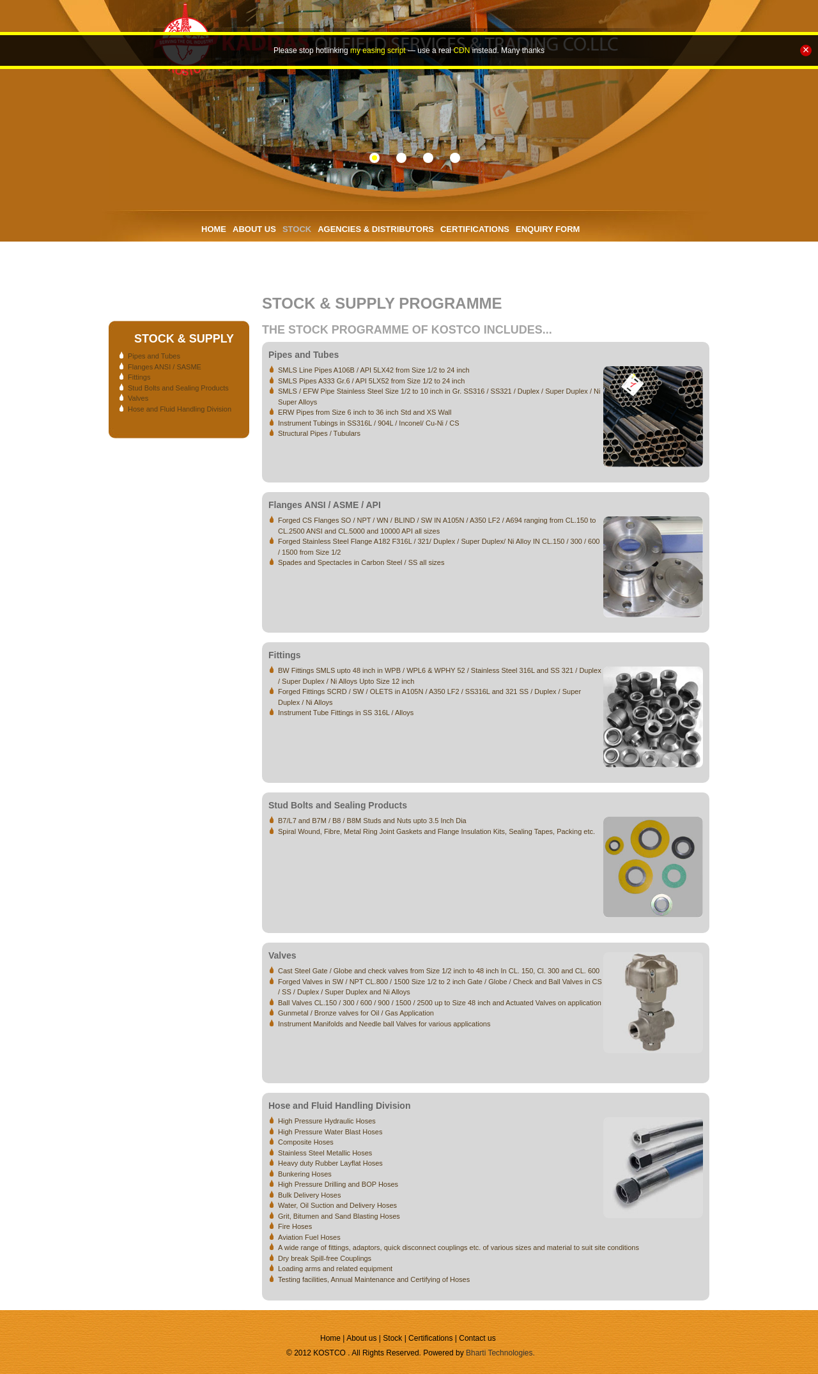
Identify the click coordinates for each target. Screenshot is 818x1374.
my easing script (378, 50)
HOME (213, 229)
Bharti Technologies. (500, 1352)
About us (362, 1338)
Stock (393, 1338)
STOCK (296, 229)
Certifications (431, 1338)
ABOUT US (254, 229)
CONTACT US (228, 260)
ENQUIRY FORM (548, 229)
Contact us (477, 1338)
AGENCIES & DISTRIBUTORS (376, 229)
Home (331, 1338)
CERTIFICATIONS (474, 229)
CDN (461, 50)
